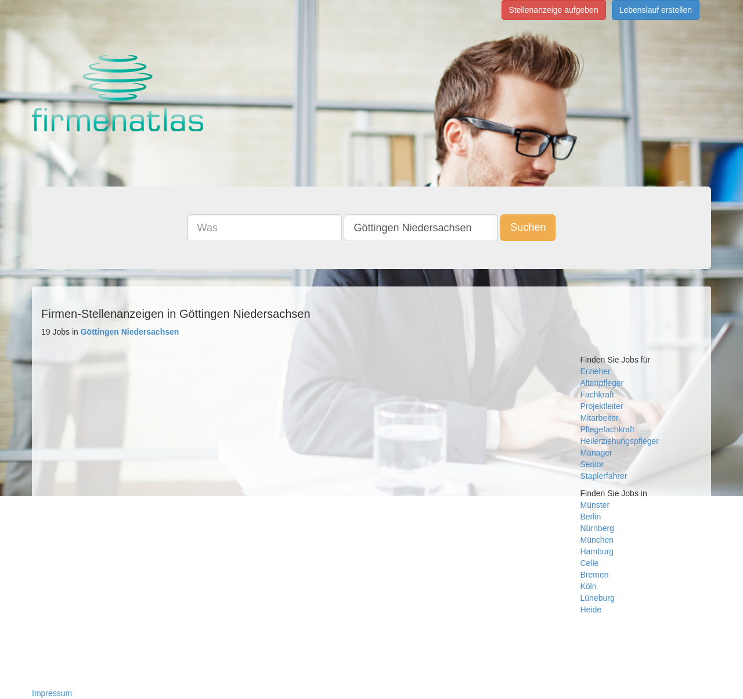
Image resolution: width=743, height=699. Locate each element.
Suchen (528, 227)
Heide (591, 609)
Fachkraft (597, 394)
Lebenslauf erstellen (655, 10)
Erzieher (595, 371)
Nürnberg (597, 528)
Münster (595, 505)
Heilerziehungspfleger (619, 441)
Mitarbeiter (599, 417)
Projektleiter (601, 406)
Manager (596, 452)
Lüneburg (597, 598)
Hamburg (597, 551)
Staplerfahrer (603, 476)
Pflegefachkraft (607, 429)
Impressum (52, 693)
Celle (589, 563)
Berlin (590, 516)
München (597, 539)
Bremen (594, 574)
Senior (592, 464)
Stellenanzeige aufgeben (553, 10)
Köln (588, 586)
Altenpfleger (602, 383)
